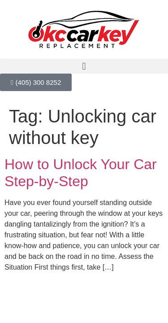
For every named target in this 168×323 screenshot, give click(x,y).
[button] (84, 66)
